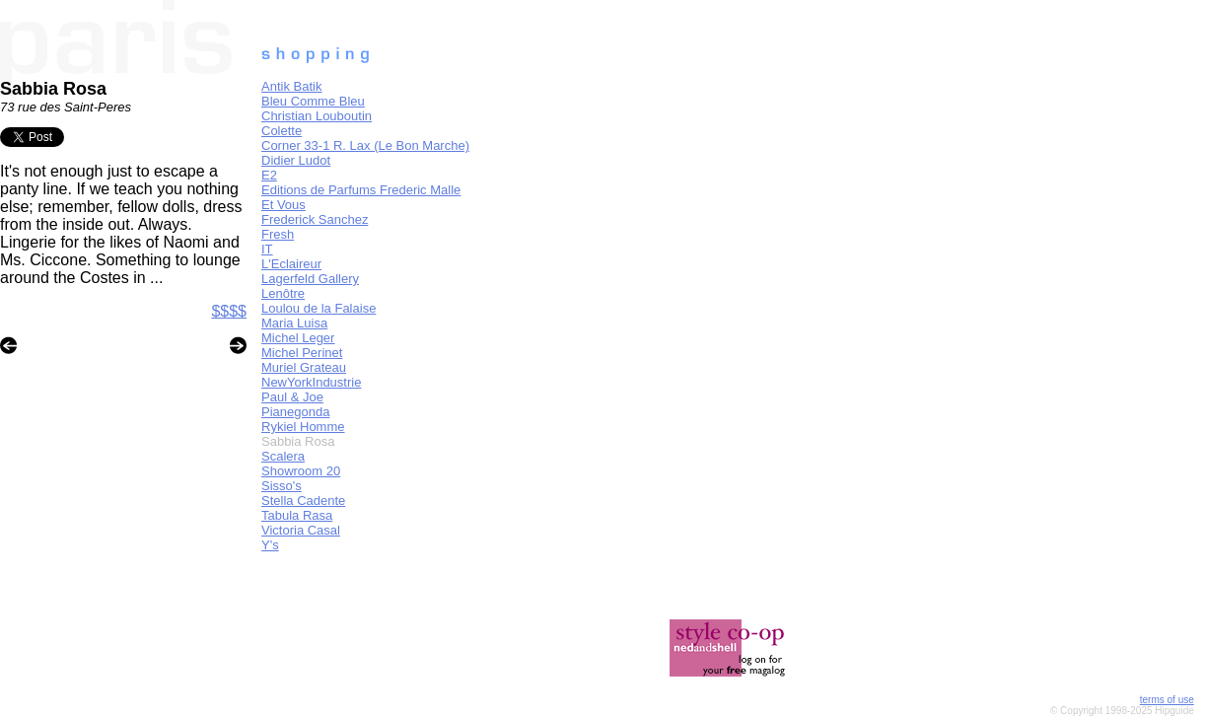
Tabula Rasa (296, 515)
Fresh (277, 234)
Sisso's (281, 485)
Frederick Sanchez (314, 219)
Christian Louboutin (316, 115)
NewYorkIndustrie (311, 382)
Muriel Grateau (303, 367)
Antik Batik (291, 86)
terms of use (1167, 699)
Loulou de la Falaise (318, 308)
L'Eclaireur (291, 263)
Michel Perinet (301, 352)
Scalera (283, 456)
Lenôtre (283, 293)
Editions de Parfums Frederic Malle (361, 189)
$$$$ (229, 311)
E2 (269, 175)
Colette (281, 130)
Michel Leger (297, 337)
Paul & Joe (292, 397)
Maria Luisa (294, 323)
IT (267, 249)
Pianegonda (295, 411)
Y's (270, 545)
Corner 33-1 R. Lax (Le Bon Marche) (365, 145)
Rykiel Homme (303, 426)
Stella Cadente (303, 500)
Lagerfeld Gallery (310, 278)
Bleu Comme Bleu (313, 101)
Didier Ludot (295, 160)
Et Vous (283, 204)
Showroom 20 (300, 471)
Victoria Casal (300, 530)
